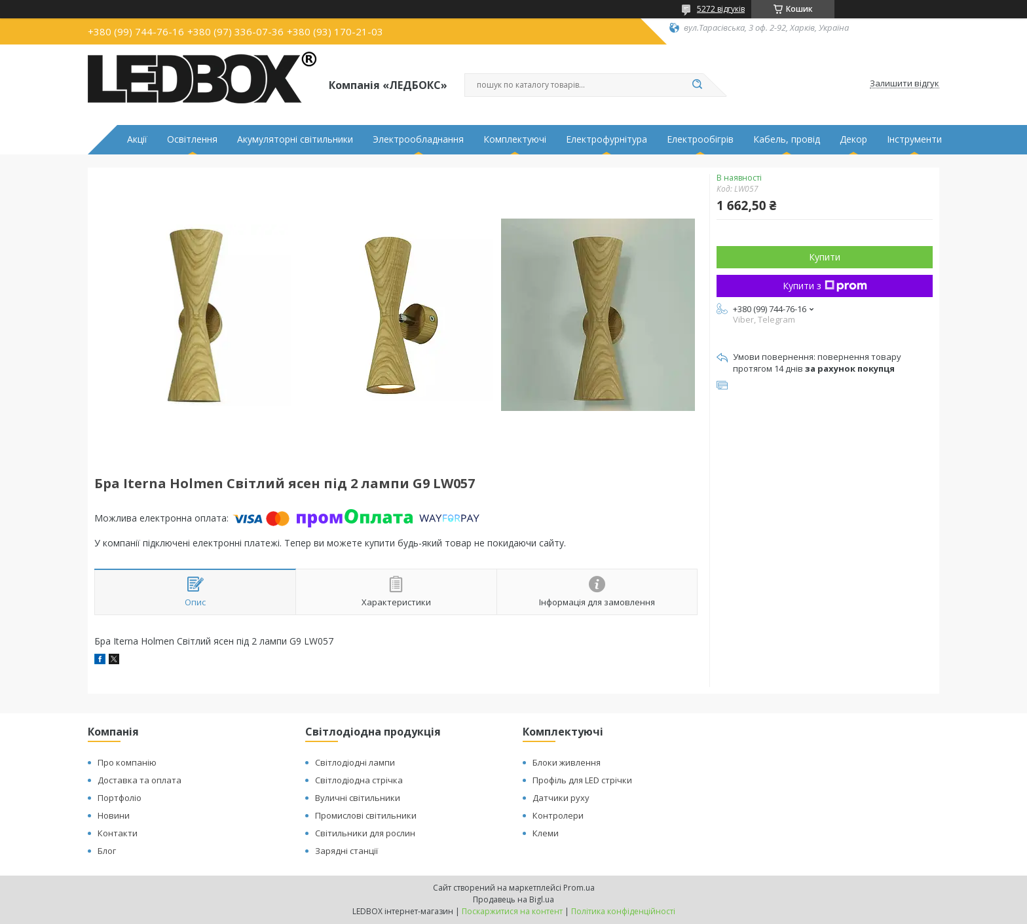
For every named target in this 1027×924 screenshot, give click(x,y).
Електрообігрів (700, 139)
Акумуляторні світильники (295, 139)
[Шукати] (697, 85)
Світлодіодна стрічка (359, 780)
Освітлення (192, 139)
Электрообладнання (418, 139)
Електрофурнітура (606, 139)
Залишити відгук (904, 83)
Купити (824, 257)
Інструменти (914, 139)
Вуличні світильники (357, 798)
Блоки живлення (566, 762)
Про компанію (127, 762)
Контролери (558, 815)
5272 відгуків (721, 8)
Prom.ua (579, 887)
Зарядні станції (346, 851)
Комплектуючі (514, 139)
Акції (137, 139)
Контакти (118, 833)
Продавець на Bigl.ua (513, 899)
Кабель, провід (786, 139)
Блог (107, 851)
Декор (853, 139)
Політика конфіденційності (623, 911)
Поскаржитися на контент (512, 911)
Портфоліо (119, 798)
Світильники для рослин (365, 833)
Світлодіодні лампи (355, 762)
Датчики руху (560, 798)
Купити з (825, 285)
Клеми (545, 833)
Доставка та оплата (139, 780)
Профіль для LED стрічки (582, 780)
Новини (114, 815)
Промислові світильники (366, 815)
